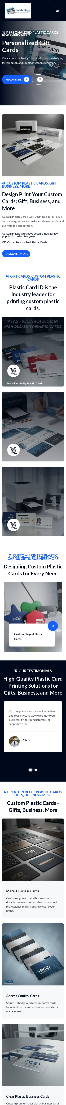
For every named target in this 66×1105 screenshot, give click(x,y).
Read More (18, 79)
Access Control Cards (22, 996)
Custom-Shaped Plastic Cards (28, 636)
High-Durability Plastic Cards (25, 383)
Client (26, 740)
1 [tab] (30, 770)
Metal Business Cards (22, 891)
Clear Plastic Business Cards (27, 1096)
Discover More (17, 253)
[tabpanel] (33, 726)
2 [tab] (35, 770)
